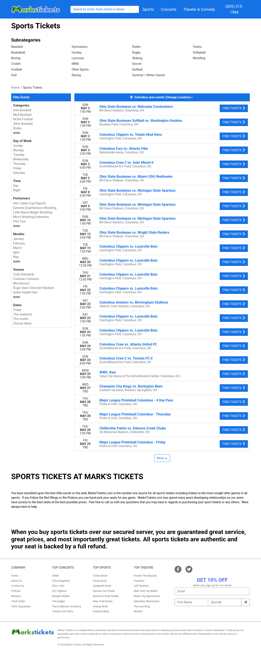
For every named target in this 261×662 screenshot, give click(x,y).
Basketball (18, 52)
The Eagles (58, 601)
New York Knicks (103, 601)
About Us (16, 580)
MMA (75, 63)
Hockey (77, 52)
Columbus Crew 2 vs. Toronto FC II (126, 358)
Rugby (136, 52)
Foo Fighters (59, 591)
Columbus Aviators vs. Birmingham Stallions (134, 302)
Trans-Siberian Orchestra (66, 606)
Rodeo (136, 46)
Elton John (58, 585)
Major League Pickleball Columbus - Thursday (135, 414)
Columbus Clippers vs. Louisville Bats (129, 246)
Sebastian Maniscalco (147, 601)
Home (14, 575)
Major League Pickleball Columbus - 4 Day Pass (136, 400)
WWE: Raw (108, 372)
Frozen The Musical (145, 575)
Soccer (136, 63)
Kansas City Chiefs (104, 591)
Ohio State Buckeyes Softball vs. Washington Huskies (141, 121)
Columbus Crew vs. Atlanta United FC (128, 344)
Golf (14, 75)
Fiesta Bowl (99, 580)
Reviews (16, 596)
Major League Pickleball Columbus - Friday (133, 442)
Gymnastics (80, 46)
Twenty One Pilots (62, 611)
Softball (137, 69)
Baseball (17, 46)
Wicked (138, 611)
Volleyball (199, 52)
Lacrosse (78, 58)
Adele (55, 575)
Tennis (197, 46)
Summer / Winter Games (148, 75)
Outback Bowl (101, 611)
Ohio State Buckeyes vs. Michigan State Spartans (138, 190)
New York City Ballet (145, 591)
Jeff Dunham (141, 585)
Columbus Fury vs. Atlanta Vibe (124, 149)
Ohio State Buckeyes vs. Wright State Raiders (134, 232)
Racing (76, 75)
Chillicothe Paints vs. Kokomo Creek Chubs (133, 428)
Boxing (15, 58)
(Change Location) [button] (179, 97)
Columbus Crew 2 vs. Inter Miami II (127, 162)
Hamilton (139, 580)
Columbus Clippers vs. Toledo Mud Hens (131, 135)
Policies (15, 591)
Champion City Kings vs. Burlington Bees (131, 386)
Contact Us (17, 585)
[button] (148, 9)
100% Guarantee (20, 606)
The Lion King (142, 606)
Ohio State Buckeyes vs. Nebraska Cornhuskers (136, 107)
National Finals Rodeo (106, 596)
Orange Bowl (100, 606)
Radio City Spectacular (147, 596)
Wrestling (199, 58)
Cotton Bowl (100, 575)
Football (16, 69)
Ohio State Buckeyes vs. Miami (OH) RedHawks (136, 176)
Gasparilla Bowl (102, 585)
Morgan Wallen (61, 596)
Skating (137, 58)
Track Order (18, 601)
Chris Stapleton (61, 580)
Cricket (16, 63)
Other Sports (80, 69)
